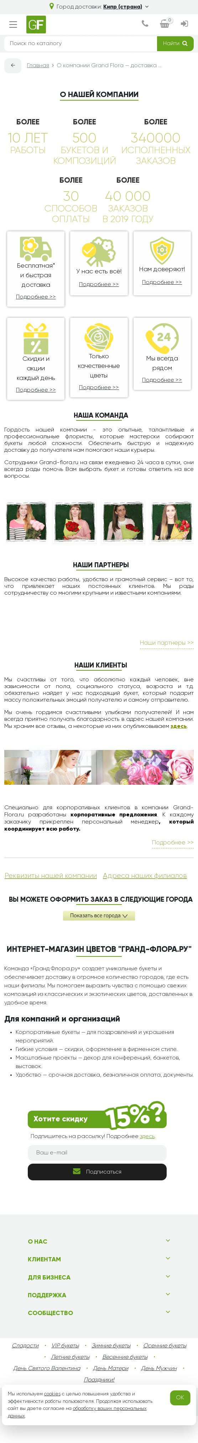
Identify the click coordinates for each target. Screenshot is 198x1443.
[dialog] (145, 24)
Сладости (25, 1346)
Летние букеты (70, 1357)
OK (180, 1398)
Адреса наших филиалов (145, 875)
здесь (179, 726)
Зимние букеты (111, 1346)
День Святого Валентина (46, 1369)
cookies (52, 1393)
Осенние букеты (164, 1346)
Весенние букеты (124, 1357)
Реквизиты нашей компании (51, 875)
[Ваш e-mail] (97, 1153)
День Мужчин (159, 1369)
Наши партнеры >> (167, 643)
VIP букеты (65, 1346)
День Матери (110, 1369)
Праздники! (99, 1380)
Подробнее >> (36, 297)
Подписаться (97, 1171)
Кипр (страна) (125, 7)
